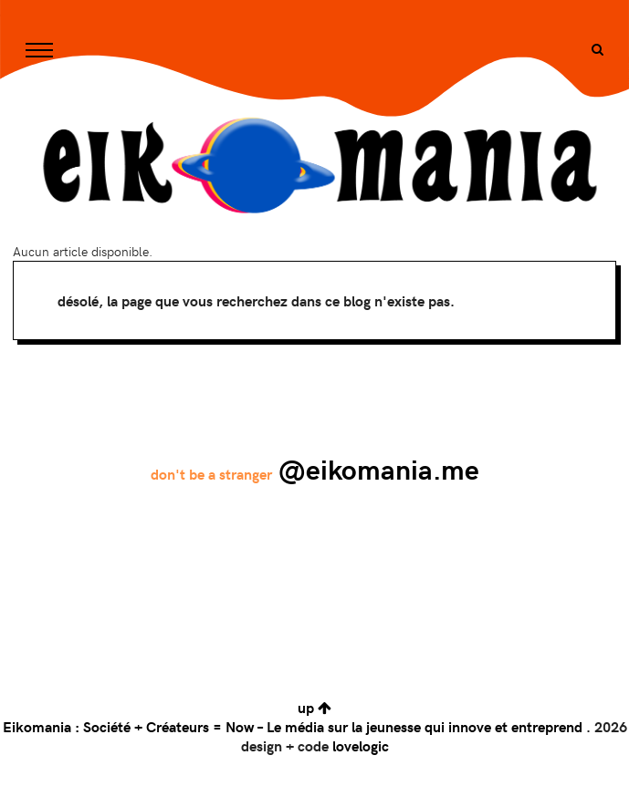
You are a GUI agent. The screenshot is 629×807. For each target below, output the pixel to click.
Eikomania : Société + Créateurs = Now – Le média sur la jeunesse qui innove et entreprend (292, 726)
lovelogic (360, 745)
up (314, 707)
